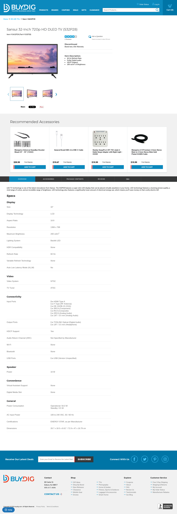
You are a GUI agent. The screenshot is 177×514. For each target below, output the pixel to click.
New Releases (78, 487)
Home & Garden (105, 487)
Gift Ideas (76, 482)
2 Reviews (68, 39)
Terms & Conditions (53, 506)
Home (5, 19)
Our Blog (129, 495)
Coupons (66, 10)
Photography (103, 485)
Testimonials (131, 492)
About (128, 485)
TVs (100, 482)
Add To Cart (30, 167)
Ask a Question (97, 36)
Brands (54, 10)
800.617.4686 (50, 488)
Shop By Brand (78, 485)
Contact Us (51, 494)
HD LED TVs (15, 19)
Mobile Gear (77, 492)
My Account (157, 487)
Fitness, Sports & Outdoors (109, 490)
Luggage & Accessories (108, 492)
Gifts (84, 10)
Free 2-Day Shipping (160, 482)
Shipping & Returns (160, 485)
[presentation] (8, 94)
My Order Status (159, 490)
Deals (75, 10)
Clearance (94, 10)
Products (43, 10)
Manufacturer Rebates (161, 492)
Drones (76, 495)
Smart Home (103, 495)
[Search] (131, 10)
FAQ (127, 487)
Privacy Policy (40, 506)
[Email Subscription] (56, 459)
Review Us (130, 490)
